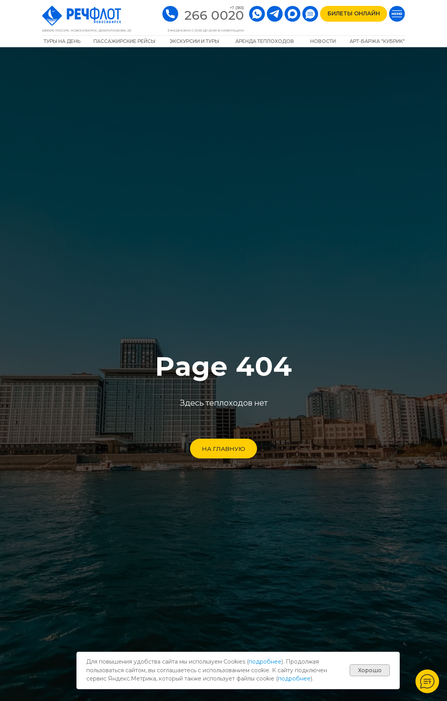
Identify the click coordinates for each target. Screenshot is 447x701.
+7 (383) (237, 7)
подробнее (265, 661)
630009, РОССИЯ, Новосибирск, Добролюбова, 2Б (86, 30)
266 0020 (214, 15)
